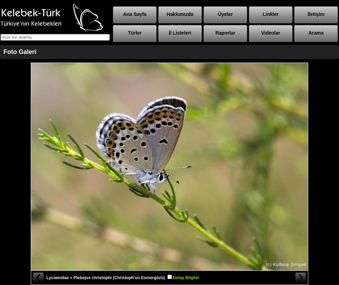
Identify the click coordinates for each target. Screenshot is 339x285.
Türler (135, 33)
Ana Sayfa (135, 14)
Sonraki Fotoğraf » (300, 277)
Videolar (270, 33)
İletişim (316, 14)
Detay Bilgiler (186, 277)
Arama (316, 33)
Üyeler (225, 14)
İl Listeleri (180, 33)
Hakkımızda (180, 14)
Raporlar (226, 33)
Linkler (271, 14)
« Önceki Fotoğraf (38, 277)
